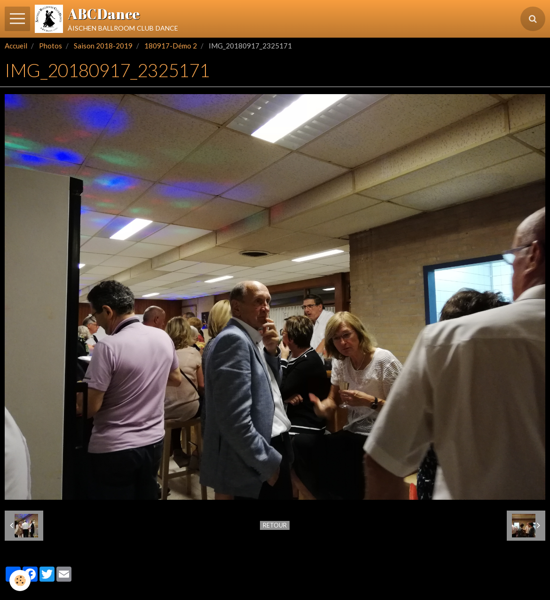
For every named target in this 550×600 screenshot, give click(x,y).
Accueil (16, 45)
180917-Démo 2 (170, 45)
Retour (275, 525)
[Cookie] (20, 580)
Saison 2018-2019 (103, 45)
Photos (50, 45)
